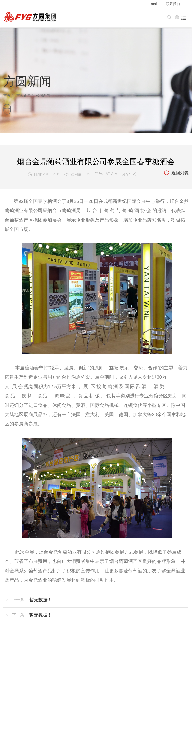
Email (153, 4)
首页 (7, 94)
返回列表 (175, 172)
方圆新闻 (23, 94)
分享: (129, 173)
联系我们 (173, 4)
